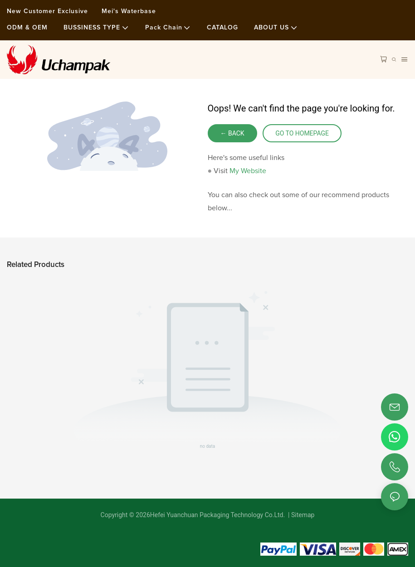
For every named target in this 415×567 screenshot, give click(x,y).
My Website (247, 170)
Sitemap (302, 515)
